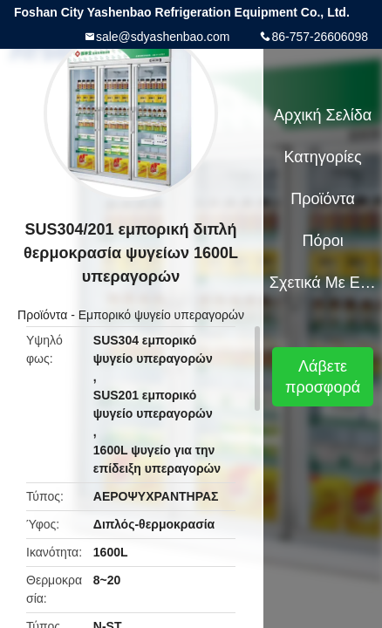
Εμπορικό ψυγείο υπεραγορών (161, 315)
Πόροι (322, 240)
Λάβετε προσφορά (322, 377)
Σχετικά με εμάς (322, 282)
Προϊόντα (42, 315)
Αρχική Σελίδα (323, 115)
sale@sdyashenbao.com (163, 37)
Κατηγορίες (322, 157)
